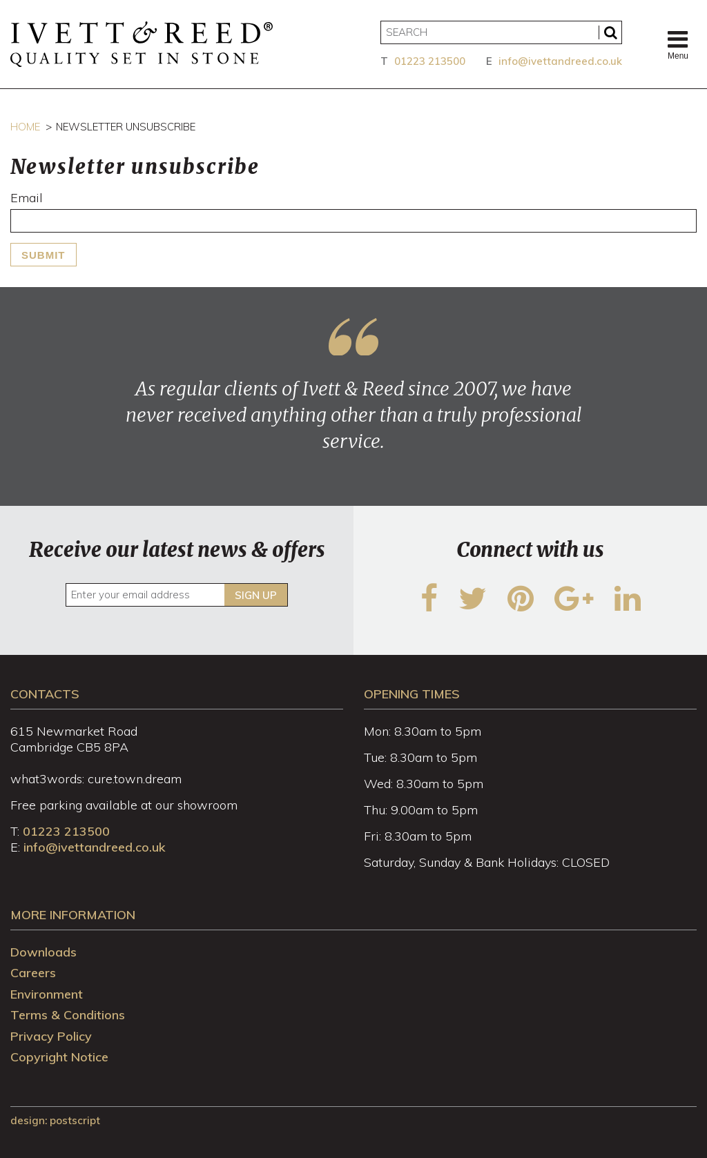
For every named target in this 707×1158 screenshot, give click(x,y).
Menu (678, 44)
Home (25, 126)
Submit (43, 255)
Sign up (256, 595)
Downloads (43, 952)
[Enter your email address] (176, 595)
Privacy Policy (51, 1036)
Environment (46, 994)
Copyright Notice (59, 1057)
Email (26, 198)
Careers (33, 973)
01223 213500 (429, 61)
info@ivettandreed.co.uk (560, 61)
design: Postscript (55, 1120)
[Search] (501, 32)
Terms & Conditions (67, 1015)
